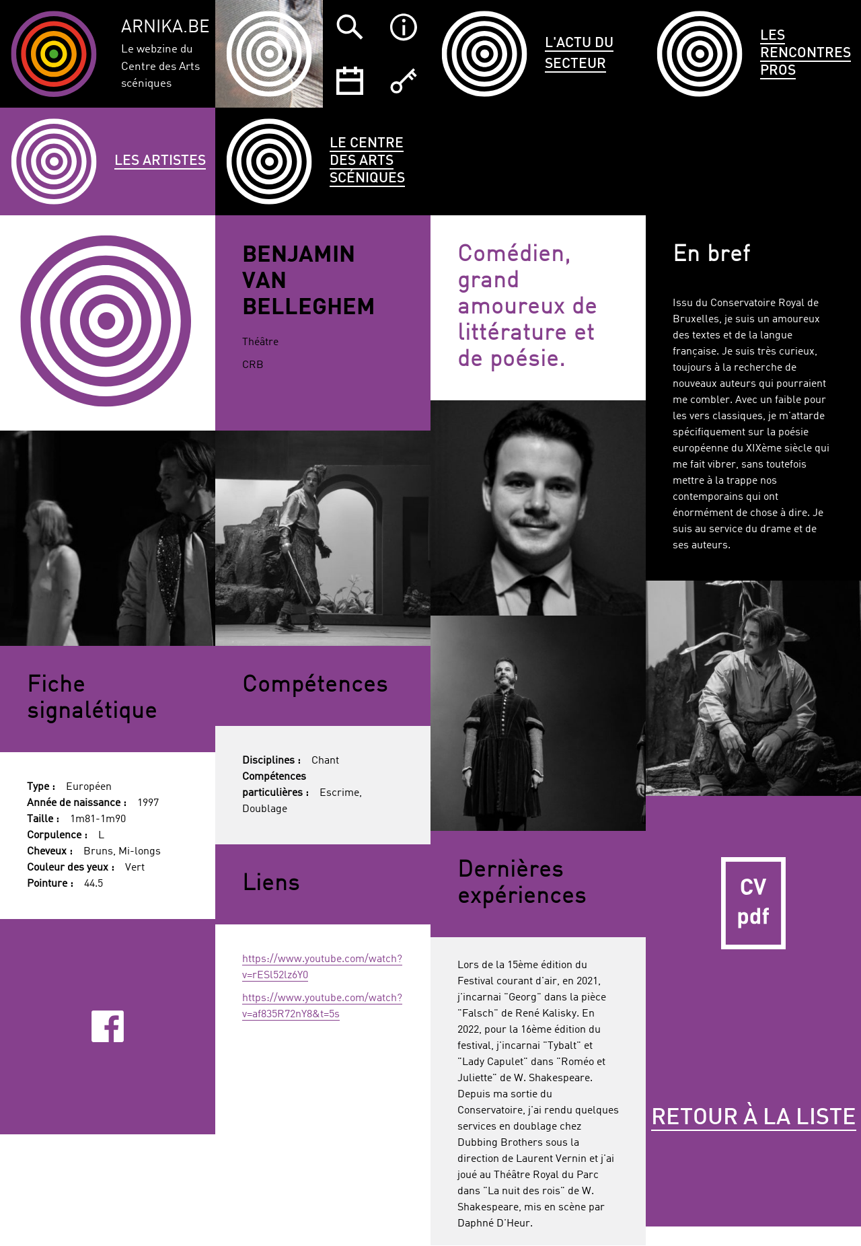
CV (753, 903)
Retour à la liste (753, 1118)
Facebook (107, 1026)
